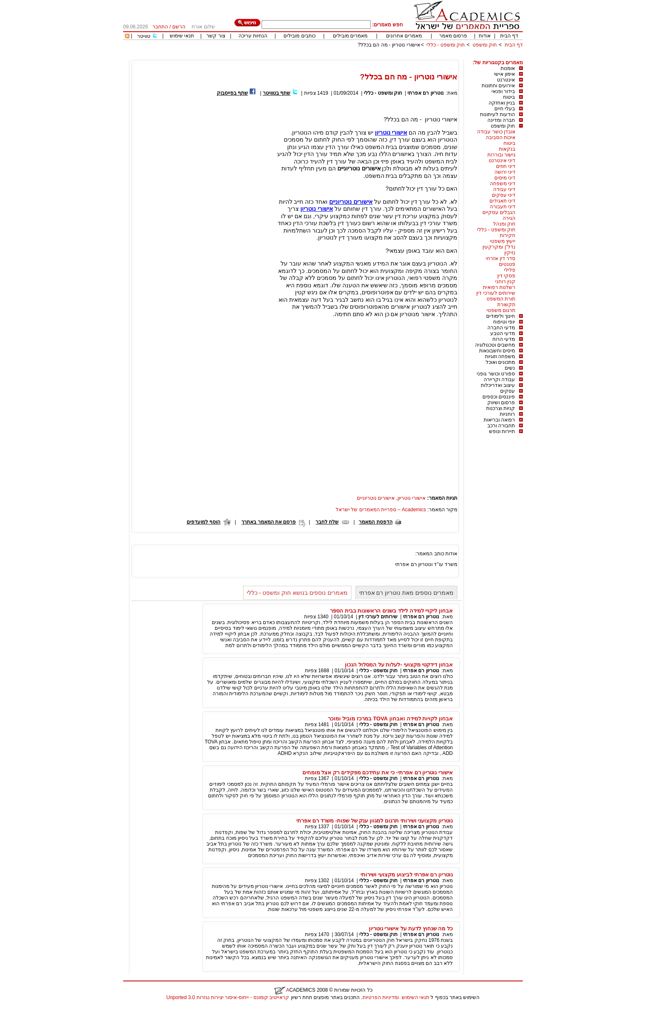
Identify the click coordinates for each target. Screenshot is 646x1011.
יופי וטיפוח (504, 322)
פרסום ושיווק (501, 402)
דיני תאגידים (502, 201)
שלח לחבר (327, 522)
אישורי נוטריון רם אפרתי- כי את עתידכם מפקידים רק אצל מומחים (377, 772)
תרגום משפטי (501, 310)
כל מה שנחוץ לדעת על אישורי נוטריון (411, 928)
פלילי (509, 270)
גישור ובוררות (501, 155)
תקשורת (506, 304)
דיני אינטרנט (502, 160)
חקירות (507, 235)
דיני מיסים (504, 178)
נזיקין (509, 253)
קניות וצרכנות (500, 408)
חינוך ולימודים (500, 316)
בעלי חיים (504, 109)
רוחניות (507, 414)
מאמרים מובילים (350, 36)
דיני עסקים (503, 195)
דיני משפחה (502, 183)
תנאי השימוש (415, 997)
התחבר (160, 27)
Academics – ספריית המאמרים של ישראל (381, 509)
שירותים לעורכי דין (495, 293)
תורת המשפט (501, 299)
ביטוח (509, 97)
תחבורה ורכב (501, 426)
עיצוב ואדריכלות (498, 385)
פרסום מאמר (453, 36)
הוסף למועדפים (203, 522)
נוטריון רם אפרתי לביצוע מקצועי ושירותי (406, 874)
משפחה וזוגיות (500, 356)
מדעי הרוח (503, 339)
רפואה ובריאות (499, 420)
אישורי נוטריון (391, 132)
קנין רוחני (505, 281)
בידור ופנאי (503, 91)
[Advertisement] (373, 57)
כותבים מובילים (299, 36)
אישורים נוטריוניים (350, 201)
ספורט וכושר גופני (496, 374)
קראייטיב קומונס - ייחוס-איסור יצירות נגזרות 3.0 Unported (227, 997)
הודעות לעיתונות (497, 114)
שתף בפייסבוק (232, 93)
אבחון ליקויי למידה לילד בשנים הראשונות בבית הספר (391, 611)
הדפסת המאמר (375, 522)
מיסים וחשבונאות (497, 351)
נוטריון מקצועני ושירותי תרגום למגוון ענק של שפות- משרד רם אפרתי (374, 821)
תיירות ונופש (502, 431)
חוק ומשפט (485, 45)
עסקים (507, 391)
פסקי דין (506, 276)
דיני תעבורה (502, 207)
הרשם (178, 27)
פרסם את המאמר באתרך (268, 522)
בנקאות (507, 149)
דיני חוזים (505, 166)
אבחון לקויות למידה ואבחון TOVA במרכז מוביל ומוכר (390, 718)
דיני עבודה (504, 189)
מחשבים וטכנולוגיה (495, 345)
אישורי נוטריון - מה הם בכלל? (389, 45)
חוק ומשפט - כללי (445, 45)
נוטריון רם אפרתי (425, 93)
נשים (510, 368)
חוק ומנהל (504, 224)
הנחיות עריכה (253, 36)
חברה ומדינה (501, 120)
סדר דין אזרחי (500, 258)
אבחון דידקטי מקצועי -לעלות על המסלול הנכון (399, 665)
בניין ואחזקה (502, 103)
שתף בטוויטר (276, 93)
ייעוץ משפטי (502, 241)
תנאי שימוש (182, 36)
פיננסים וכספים (498, 397)
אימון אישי (504, 74)
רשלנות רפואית (499, 287)
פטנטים (507, 264)
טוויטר (143, 36)
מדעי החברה (501, 328)
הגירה (509, 218)
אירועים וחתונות (498, 86)
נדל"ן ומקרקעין (498, 247)
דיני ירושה (504, 172)
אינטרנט (506, 80)
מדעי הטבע (502, 333)
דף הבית (509, 36)
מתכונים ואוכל (500, 362)
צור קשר (215, 36)
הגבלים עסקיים (498, 212)
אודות (485, 36)
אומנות (508, 68)
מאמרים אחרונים (404, 36)
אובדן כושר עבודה (496, 132)
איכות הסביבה (500, 137)
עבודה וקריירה (499, 379)
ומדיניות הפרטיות (381, 997)
